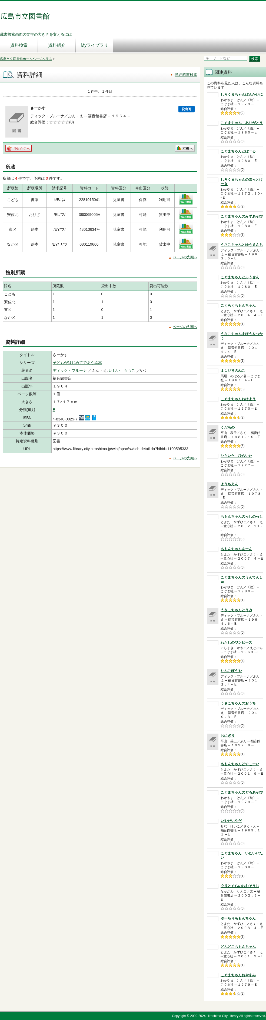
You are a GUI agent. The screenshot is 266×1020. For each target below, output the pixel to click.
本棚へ (187, 148)
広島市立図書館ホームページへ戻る (26, 59)
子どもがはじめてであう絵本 (77, 362)
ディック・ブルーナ (70, 370)
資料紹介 (56, 45)
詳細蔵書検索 (186, 74)
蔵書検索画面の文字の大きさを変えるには (36, 34)
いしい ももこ (122, 370)
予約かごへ (22, 149)
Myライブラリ (94, 45)
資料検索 (19, 45)
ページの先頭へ (185, 257)
